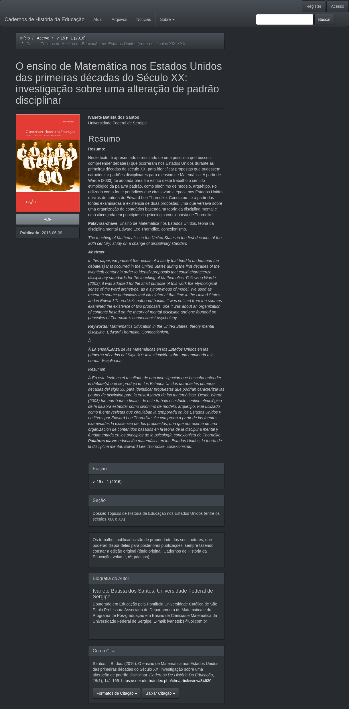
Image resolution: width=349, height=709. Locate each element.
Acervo (43, 38)
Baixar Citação (160, 693)
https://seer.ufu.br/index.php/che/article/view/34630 (166, 680)
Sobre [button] (167, 19)
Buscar (324, 19)
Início (25, 38)
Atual (97, 19)
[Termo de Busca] (284, 19)
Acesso (337, 6)
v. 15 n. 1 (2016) (71, 38)
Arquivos (119, 19)
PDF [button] (48, 219)
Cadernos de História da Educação (44, 19)
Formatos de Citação (116, 693)
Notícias (144, 19)
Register (313, 6)
